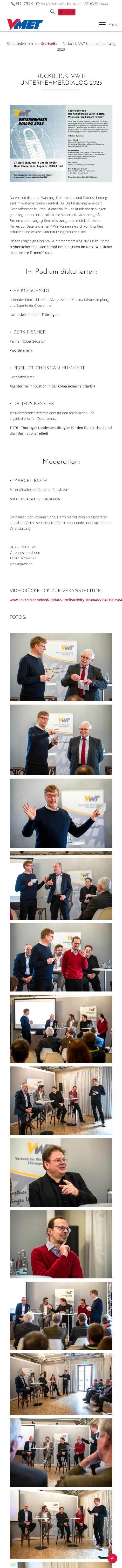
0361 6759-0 (24, 3)
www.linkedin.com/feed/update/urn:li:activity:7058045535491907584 (66, 599)
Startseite (49, 43)
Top (112, 1558)
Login (69, 12)
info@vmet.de (98, 3)
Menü (108, 24)
